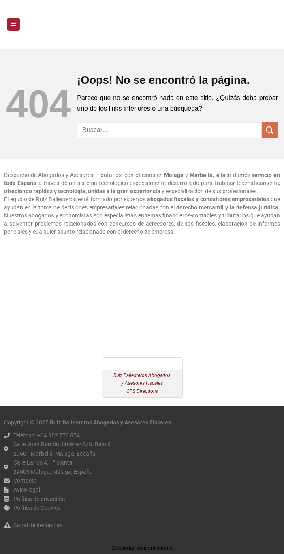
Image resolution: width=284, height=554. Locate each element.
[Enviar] (270, 130)
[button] (13, 24)
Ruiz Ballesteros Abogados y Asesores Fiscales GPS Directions (142, 383)
